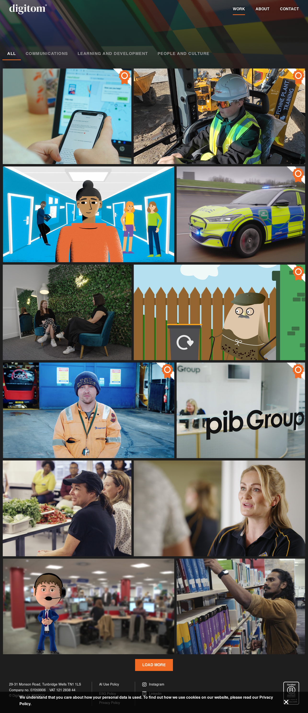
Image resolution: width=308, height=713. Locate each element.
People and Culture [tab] (184, 53)
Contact (289, 9)
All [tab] (11, 53)
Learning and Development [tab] (113, 53)
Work (239, 9)
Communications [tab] (47, 53)
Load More (154, 665)
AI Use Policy (109, 684)
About (262, 9)
